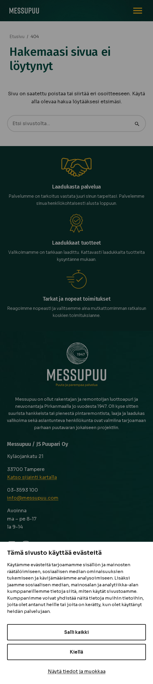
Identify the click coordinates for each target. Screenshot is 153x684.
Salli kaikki (76, 632)
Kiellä (76, 652)
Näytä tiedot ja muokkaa (77, 671)
